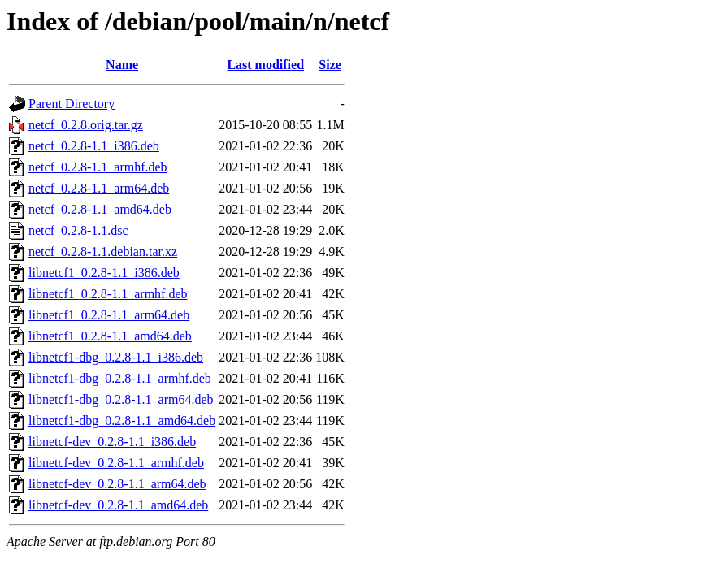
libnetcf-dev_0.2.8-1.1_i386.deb (112, 441)
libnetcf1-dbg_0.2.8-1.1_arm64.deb (121, 399)
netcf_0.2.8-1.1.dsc (78, 230)
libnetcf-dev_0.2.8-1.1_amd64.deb (118, 505)
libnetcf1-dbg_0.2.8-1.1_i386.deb (115, 357)
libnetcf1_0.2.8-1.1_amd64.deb (110, 336)
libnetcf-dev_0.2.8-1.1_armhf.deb (116, 463)
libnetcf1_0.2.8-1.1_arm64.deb (108, 315)
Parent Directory (71, 103)
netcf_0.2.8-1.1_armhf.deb (97, 167)
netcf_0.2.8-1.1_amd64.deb (99, 209)
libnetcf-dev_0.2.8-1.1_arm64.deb (117, 484)
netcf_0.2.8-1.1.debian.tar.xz (102, 251)
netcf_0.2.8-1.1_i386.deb (93, 146)
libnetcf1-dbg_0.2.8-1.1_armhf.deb (119, 378)
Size (330, 65)
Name (122, 65)
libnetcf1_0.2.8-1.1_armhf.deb (108, 294)
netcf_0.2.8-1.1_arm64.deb (98, 188)
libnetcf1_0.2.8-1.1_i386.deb (104, 273)
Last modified (265, 65)
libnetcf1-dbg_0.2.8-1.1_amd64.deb (121, 420)
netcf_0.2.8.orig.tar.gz (85, 125)
